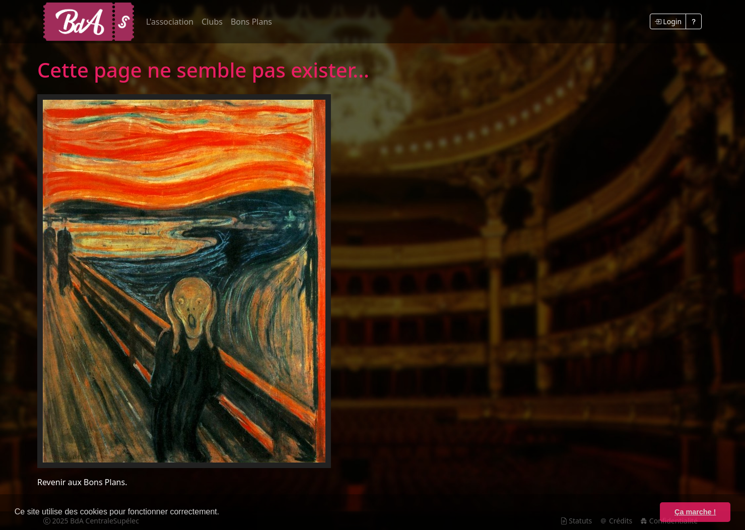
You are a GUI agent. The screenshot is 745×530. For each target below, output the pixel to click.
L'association (169, 21)
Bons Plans (251, 21)
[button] (223, 512)
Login (668, 21)
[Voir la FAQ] (694, 21)
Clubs (212, 21)
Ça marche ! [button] (695, 512)
